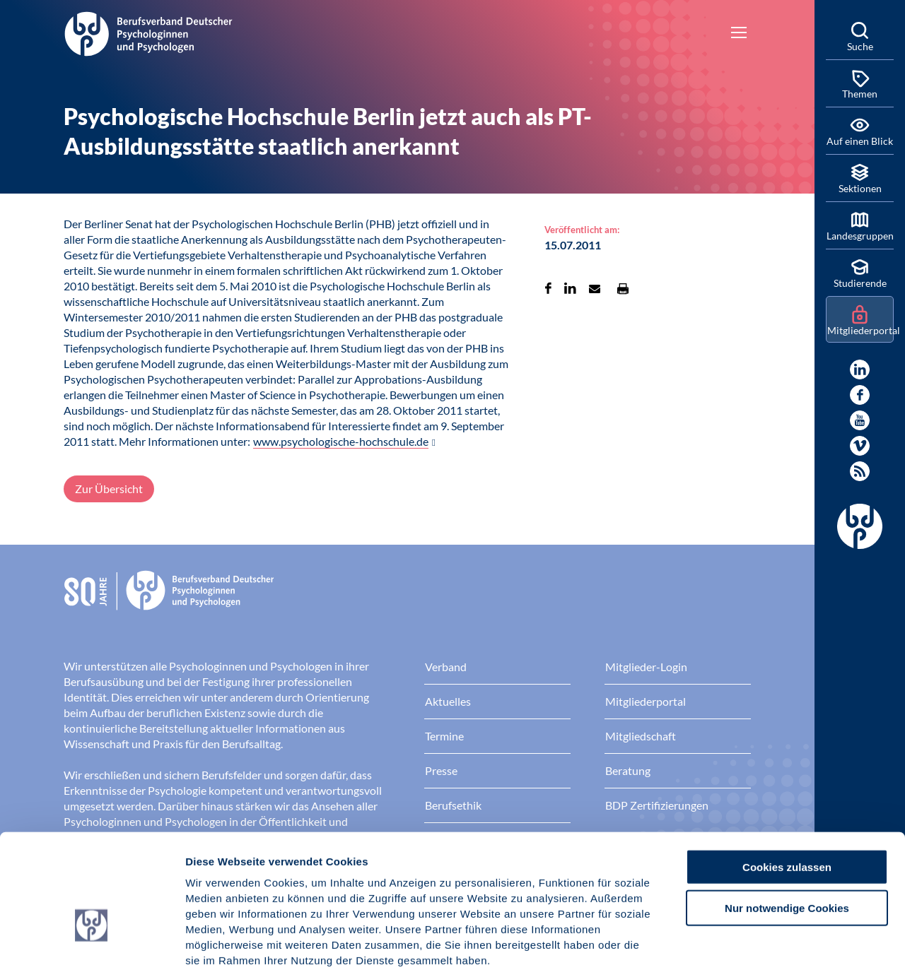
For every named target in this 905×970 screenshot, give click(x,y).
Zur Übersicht (109, 488)
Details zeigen (752, 942)
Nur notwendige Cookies (787, 817)
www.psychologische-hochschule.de (340, 441)
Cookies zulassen (786, 775)
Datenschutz (290, 885)
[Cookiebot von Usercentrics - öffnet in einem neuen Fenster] (91, 942)
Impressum (216, 885)
